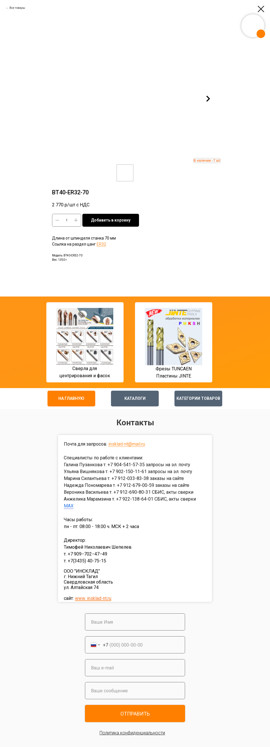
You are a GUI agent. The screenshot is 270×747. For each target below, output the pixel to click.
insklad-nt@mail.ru (126, 444)
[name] (135, 622)
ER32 (101, 244)
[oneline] (135, 690)
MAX (69, 506)
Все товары (17, 7)
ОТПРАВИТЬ (135, 714)
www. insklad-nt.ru (93, 598)
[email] (135, 667)
